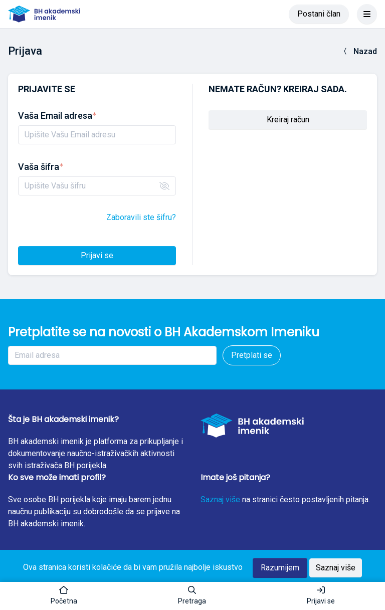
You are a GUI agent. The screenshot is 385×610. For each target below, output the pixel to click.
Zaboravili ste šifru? (141, 217)
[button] (192, 595)
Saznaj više (220, 499)
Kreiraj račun (288, 119)
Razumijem (280, 567)
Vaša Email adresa (57, 115)
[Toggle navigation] (367, 14)
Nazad (359, 51)
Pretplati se (251, 355)
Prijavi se (97, 255)
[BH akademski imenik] (44, 14)
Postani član (318, 14)
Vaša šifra (40, 166)
